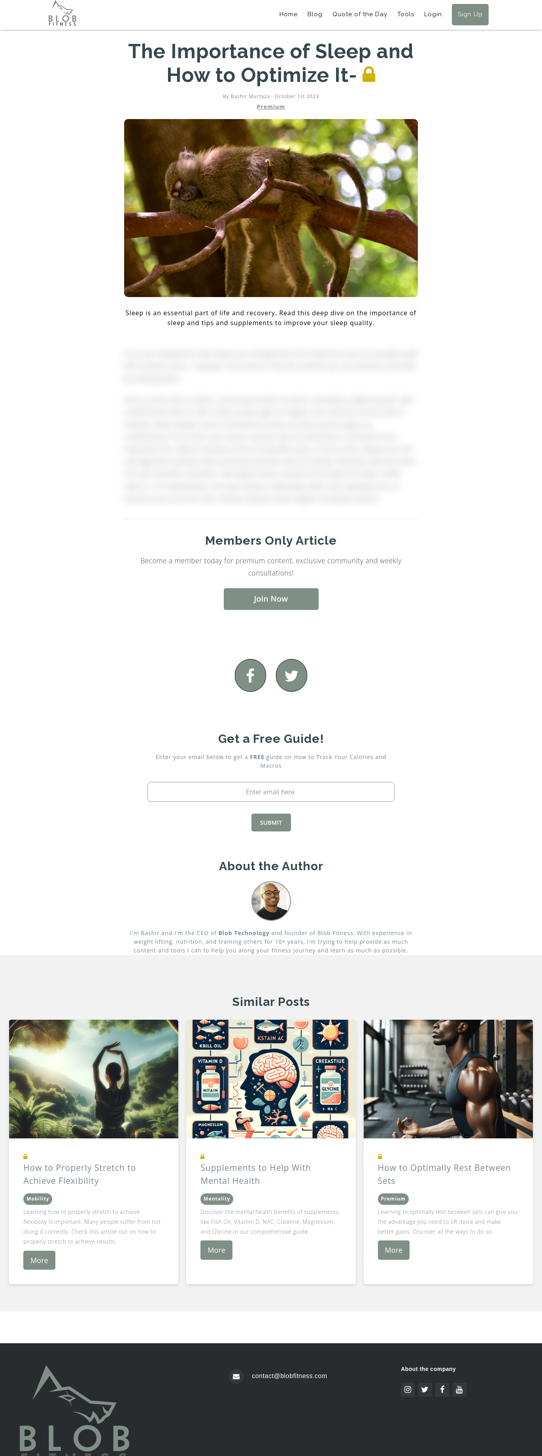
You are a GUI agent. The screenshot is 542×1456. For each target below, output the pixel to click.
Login (433, 14)
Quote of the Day (359, 14)
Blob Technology (243, 933)
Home (288, 14)
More (39, 1260)
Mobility (37, 1198)
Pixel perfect (473, 1423)
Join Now (271, 598)
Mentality (217, 1198)
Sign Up (470, 14)
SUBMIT (271, 822)
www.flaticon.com (431, 1416)
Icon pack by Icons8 (434, 1402)
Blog (315, 14)
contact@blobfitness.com (289, 1376)
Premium (271, 106)
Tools (405, 14)
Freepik (465, 1409)
